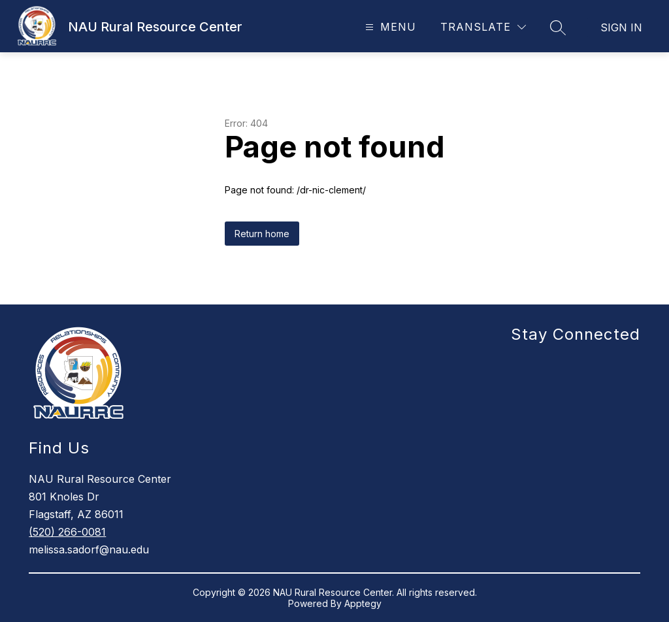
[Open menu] (389, 27)
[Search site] (558, 27)
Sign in (621, 27)
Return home (262, 233)
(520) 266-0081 (67, 531)
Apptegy (363, 603)
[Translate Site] (483, 27)
